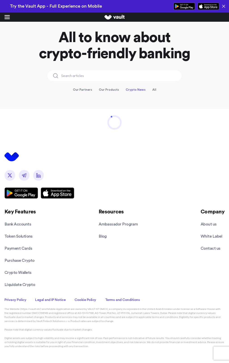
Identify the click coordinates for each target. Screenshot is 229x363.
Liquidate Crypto (19, 284)
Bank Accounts (17, 224)
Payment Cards (18, 248)
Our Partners (82, 89)
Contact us (211, 248)
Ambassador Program (118, 224)
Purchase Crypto (19, 260)
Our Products (109, 89)
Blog (103, 236)
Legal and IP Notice (50, 300)
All (154, 89)
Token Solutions (18, 236)
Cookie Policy (85, 300)
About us (209, 224)
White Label (211, 236)
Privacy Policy (15, 300)
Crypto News (136, 89)
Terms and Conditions (122, 300)
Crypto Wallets (17, 272)
